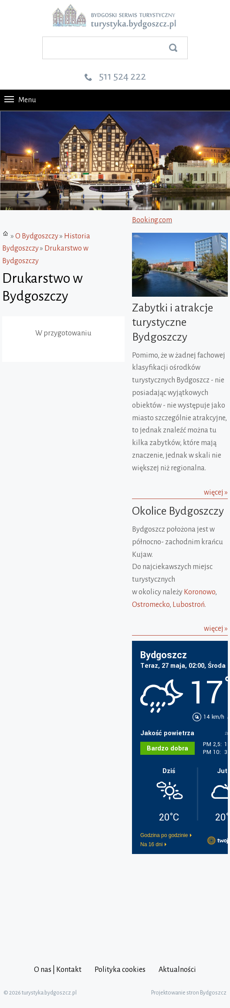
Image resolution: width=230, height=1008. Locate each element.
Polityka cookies (120, 970)
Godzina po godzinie (164, 835)
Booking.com (152, 220)
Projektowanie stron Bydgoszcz (189, 993)
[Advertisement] (181, 900)
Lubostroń (188, 605)
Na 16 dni (151, 844)
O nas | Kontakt (57, 970)
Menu (20, 100)
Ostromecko (150, 605)
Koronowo (199, 592)
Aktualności (177, 970)
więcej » (216, 492)
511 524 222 (122, 76)
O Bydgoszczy (36, 236)
